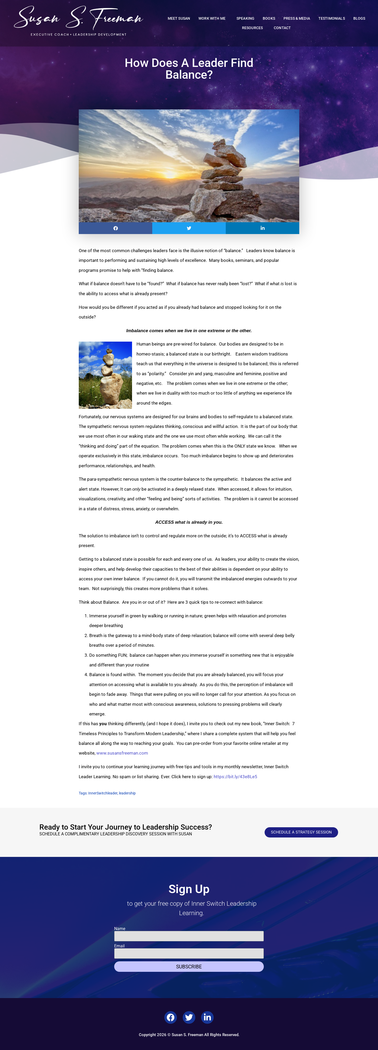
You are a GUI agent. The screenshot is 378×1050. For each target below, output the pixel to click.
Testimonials (331, 18)
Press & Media (297, 18)
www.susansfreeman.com (122, 753)
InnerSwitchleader (102, 793)
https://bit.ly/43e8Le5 (235, 776)
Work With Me (213, 18)
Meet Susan (179, 18)
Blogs (359, 18)
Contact (282, 28)
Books (269, 18)
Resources (253, 28)
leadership (127, 793)
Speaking (245, 18)
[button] (115, 228)
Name (119, 929)
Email (119, 946)
